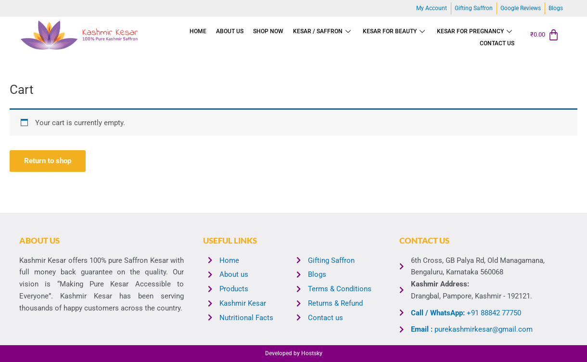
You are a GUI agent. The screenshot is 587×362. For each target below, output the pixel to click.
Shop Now (268, 31)
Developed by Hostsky (293, 353)
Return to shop (47, 160)
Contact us (497, 43)
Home (198, 31)
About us (229, 31)
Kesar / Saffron (323, 31)
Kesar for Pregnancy (475, 31)
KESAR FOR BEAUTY (395, 31)
